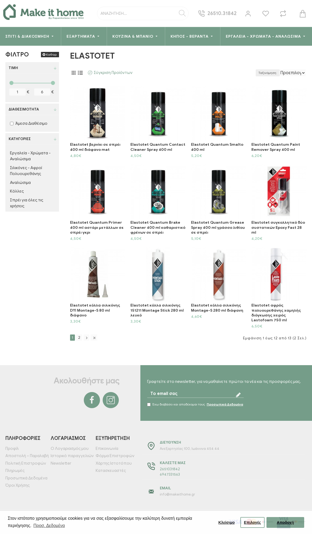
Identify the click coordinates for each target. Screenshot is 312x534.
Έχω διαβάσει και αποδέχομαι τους (195, 404)
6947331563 (170, 474)
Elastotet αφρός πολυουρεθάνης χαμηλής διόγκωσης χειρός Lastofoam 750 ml (276, 312)
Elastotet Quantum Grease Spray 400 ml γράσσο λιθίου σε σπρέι (218, 227)
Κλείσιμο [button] (226, 522)
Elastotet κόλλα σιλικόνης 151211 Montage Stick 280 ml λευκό (157, 310)
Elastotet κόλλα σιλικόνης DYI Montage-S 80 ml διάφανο (95, 310)
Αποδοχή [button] (285, 522)
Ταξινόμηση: (249, 73)
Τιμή (13, 68)
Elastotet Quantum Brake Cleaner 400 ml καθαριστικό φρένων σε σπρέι (157, 227)
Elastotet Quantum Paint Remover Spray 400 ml (275, 147)
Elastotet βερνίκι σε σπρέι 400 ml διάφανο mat (95, 147)
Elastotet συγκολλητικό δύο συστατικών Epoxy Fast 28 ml (278, 227)
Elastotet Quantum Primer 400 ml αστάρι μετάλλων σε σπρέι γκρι (97, 227)
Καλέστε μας (173, 463)
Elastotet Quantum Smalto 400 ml (217, 147)
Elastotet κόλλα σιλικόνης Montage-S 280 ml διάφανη (217, 307)
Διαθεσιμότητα (24, 109)
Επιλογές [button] (252, 522)
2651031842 (170, 469)
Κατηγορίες (20, 139)
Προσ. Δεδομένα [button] (49, 525)
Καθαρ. (51, 54)
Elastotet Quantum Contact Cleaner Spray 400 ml (157, 147)
